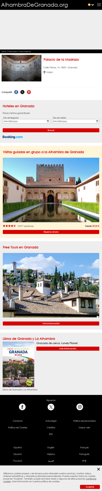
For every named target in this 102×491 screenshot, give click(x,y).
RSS (51, 434)
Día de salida (59, 117)
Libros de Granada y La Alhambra (29, 339)
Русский (17, 460)
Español (18, 447)
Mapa (48, 72)
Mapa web (84, 427)
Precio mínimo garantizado (16, 113)
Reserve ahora (51, 232)
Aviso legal (50, 421)
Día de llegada (11, 117)
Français (84, 447)
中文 (84, 460)
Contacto (18, 421)
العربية (51, 460)
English (50, 447)
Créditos (51, 427)
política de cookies (50, 481)
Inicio (4, 51)
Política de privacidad (84, 421)
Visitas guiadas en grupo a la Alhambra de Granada (43, 152)
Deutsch (18, 454)
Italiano (51, 454)
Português (84, 454)
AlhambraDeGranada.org (34, 4)
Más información (51, 323)
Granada (12, 51)
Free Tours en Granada (20, 247)
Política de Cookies (17, 427)
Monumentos (25, 51)
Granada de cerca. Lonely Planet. (57, 343)
